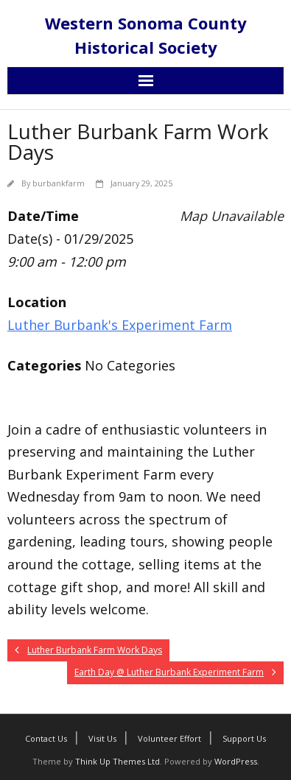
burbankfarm (58, 183)
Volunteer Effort (169, 738)
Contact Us (46, 738)
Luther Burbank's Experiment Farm (119, 325)
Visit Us (102, 738)
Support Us (244, 738)
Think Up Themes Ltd (117, 761)
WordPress (235, 761)
